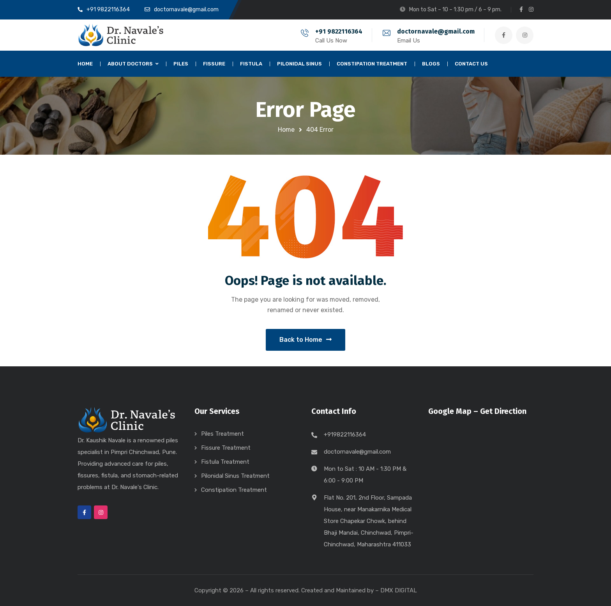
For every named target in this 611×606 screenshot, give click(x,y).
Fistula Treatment (225, 461)
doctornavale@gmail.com (436, 31)
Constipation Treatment (234, 489)
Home (286, 129)
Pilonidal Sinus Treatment (235, 475)
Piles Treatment (222, 433)
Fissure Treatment (226, 447)
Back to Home (305, 339)
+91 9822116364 (338, 31)
